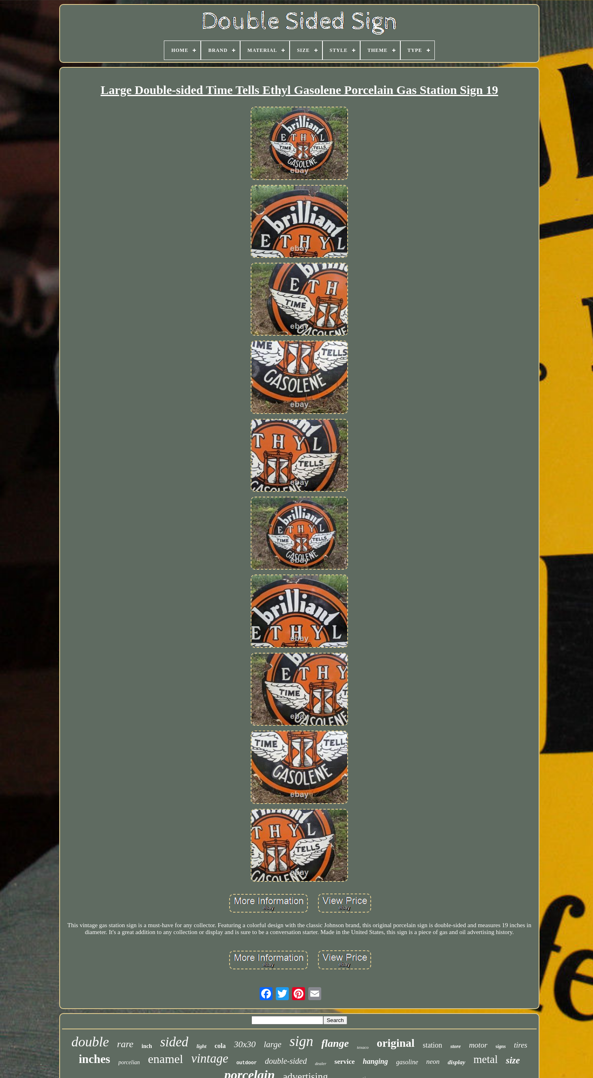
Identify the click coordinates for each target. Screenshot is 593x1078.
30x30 (245, 1044)
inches (94, 1058)
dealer (320, 1063)
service (345, 1061)
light (201, 1046)
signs (501, 1046)
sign (301, 1041)
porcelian (129, 1062)
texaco (363, 1047)
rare (125, 1044)
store (455, 1046)
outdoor (246, 1063)
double (90, 1041)
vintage (209, 1058)
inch (147, 1046)
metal (485, 1059)
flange (335, 1043)
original (396, 1043)
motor (478, 1045)
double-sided (286, 1061)
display (456, 1062)
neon (433, 1061)
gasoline (407, 1062)
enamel (165, 1058)
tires (520, 1045)
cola (220, 1045)
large (272, 1044)
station (432, 1045)
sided (174, 1042)
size (513, 1060)
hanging (375, 1061)
